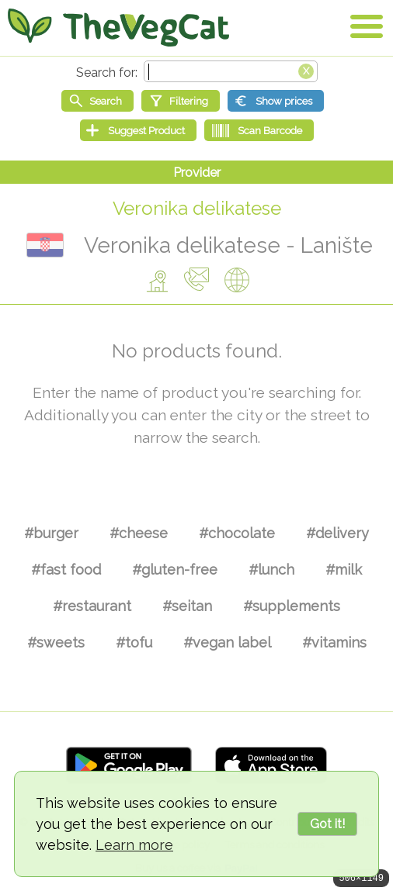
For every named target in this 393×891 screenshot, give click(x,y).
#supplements (291, 606)
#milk (343, 569)
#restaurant (92, 606)
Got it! (327, 824)
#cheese (139, 533)
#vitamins (334, 642)
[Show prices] (276, 101)
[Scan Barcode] (259, 130)
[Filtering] (180, 101)
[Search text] (231, 71)
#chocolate (237, 533)
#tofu (134, 642)
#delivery (337, 533)
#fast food (66, 569)
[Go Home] (118, 27)
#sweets (56, 642)
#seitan (187, 606)
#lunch (271, 569)
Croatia (45, 245)
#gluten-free (174, 569)
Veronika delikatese (197, 208)
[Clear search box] (306, 69)
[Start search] (97, 101)
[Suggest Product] (138, 130)
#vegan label (227, 642)
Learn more (134, 845)
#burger (51, 533)
